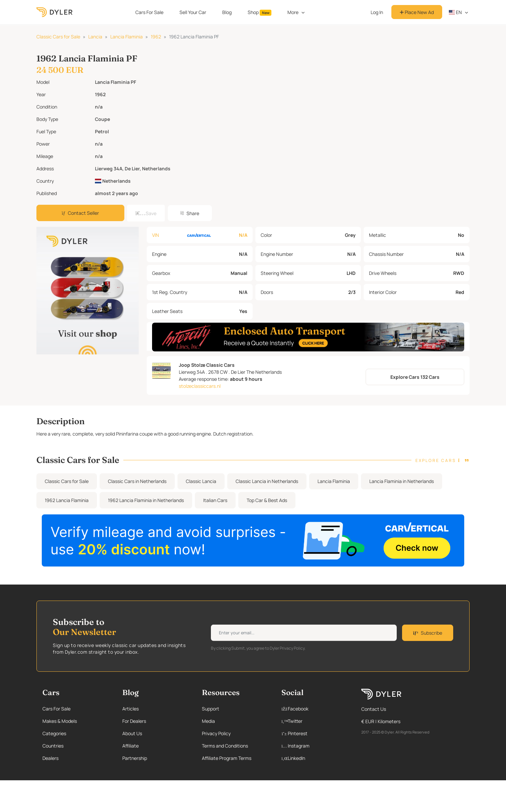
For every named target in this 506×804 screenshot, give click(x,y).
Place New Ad (417, 12)
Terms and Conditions (225, 746)
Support (210, 708)
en (455, 12)
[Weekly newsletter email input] (304, 633)
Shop (260, 12)
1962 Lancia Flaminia (67, 500)
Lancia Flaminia (126, 36)
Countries (53, 746)
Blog (227, 12)
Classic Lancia (201, 481)
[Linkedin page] (314, 758)
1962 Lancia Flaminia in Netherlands (146, 500)
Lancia (95, 36)
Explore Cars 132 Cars (414, 377)
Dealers (50, 758)
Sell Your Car (192, 12)
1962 (156, 36)
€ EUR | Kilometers (380, 721)
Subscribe (427, 633)
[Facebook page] (314, 708)
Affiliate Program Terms (226, 758)
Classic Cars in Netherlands (137, 481)
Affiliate (130, 746)
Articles (130, 708)
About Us (132, 733)
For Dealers (134, 721)
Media (208, 721)
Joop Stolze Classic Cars (207, 365)
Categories (54, 733)
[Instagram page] (314, 746)
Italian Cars (215, 500)
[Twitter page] (314, 721)
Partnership (134, 758)
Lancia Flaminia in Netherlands (401, 481)
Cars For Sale (149, 12)
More (292, 12)
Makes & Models (59, 721)
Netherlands (113, 181)
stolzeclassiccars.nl (200, 386)
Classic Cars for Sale (58, 36)
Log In (377, 12)
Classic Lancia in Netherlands (267, 481)
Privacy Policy (216, 733)
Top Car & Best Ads (267, 500)
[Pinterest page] (314, 733)
